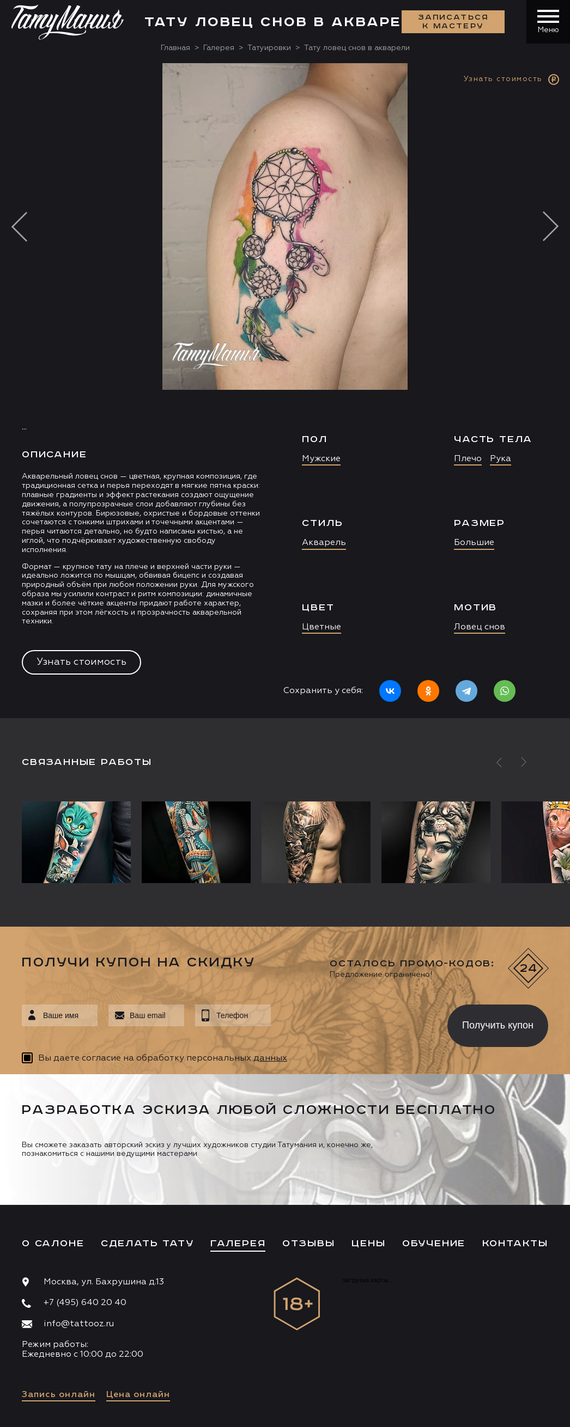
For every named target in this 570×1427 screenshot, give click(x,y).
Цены (368, 1243)
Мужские (321, 459)
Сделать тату (147, 1243)
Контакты (515, 1243)
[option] (285, 390)
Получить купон (497, 1025)
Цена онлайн (138, 1395)
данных (270, 1058)
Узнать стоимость (81, 662)
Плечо (468, 459)
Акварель (324, 542)
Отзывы (308, 1243)
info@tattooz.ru (79, 1324)
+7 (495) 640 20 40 (85, 1303)
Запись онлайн (58, 1395)
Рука (500, 459)
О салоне (53, 1243)
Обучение (433, 1243)
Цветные (321, 627)
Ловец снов (479, 627)
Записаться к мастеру (453, 21)
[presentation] (351, 1022)
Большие (474, 542)
